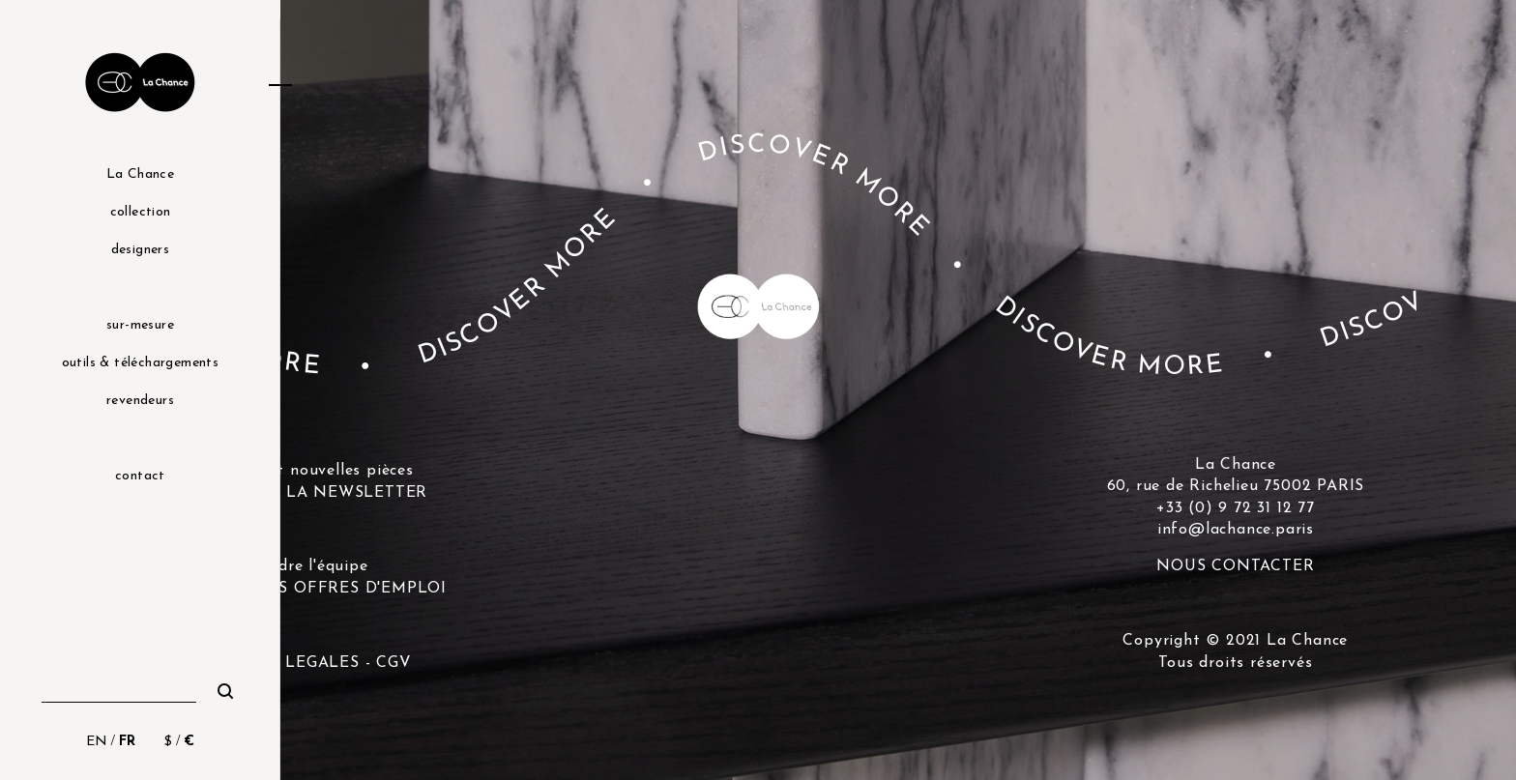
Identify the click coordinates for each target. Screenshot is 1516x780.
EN (96, 742)
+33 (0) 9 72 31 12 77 (1235, 508)
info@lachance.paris (1235, 529)
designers (140, 250)
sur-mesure (140, 325)
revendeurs (140, 400)
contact (140, 476)
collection (140, 212)
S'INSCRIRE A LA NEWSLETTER (298, 493)
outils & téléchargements (140, 363)
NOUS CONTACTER (1235, 566)
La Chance (140, 174)
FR (127, 742)
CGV (393, 663)
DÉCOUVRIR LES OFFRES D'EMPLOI (299, 588)
